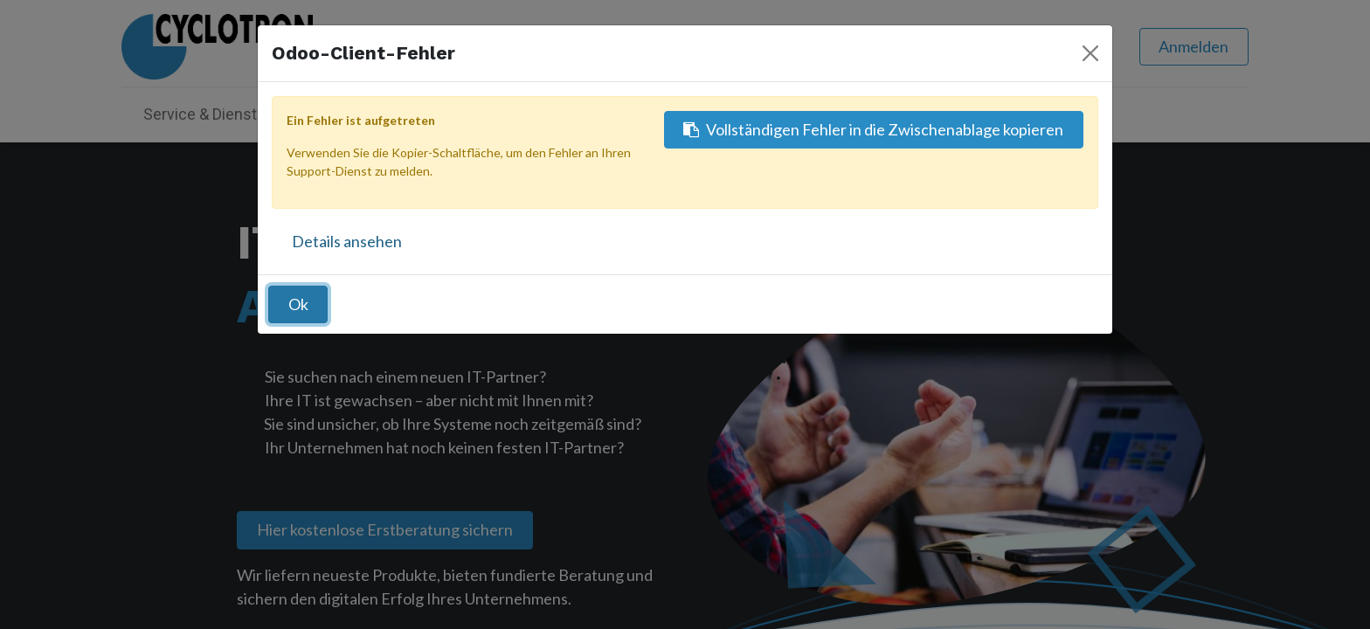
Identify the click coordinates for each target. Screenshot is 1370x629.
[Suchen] (983, 47)
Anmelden (1193, 46)
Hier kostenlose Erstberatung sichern (385, 529)
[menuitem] (566, 114)
